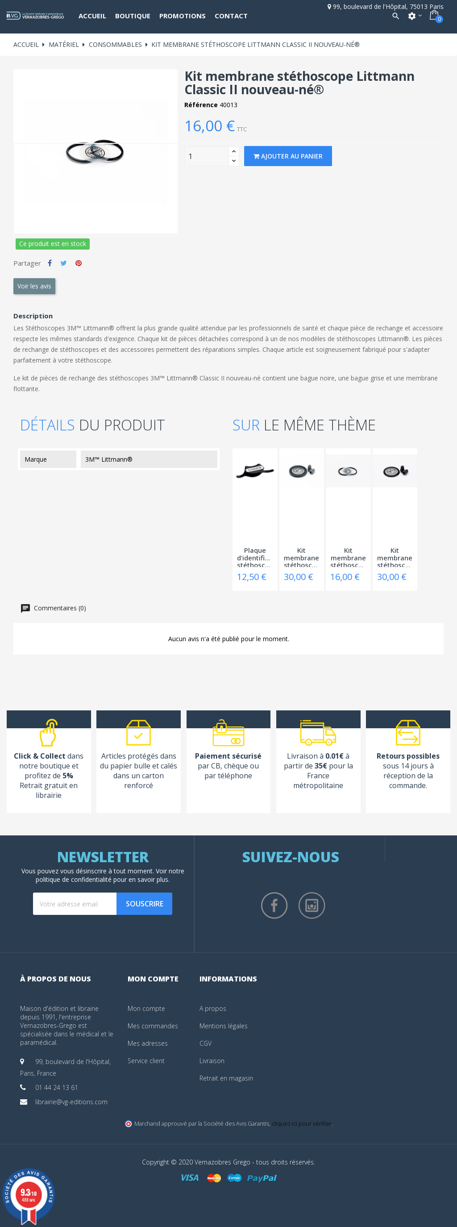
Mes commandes (153, 1026)
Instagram (312, 905)
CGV (205, 1043)
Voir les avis (34, 286)
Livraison (211, 1060)
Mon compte (146, 1008)
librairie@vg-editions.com (71, 1102)
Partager (50, 263)
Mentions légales (223, 1026)
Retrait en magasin (226, 1078)
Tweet (63, 263)
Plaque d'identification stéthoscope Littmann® (255, 557)
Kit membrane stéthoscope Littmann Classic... (348, 557)
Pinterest (78, 263)
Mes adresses (148, 1043)
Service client (146, 1060)
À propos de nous (55, 979)
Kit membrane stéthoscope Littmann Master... (302, 557)
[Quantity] (206, 156)
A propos (212, 1008)
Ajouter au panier (288, 156)
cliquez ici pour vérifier (302, 1123)
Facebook (274, 905)
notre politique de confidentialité (110, 875)
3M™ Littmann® (109, 459)
